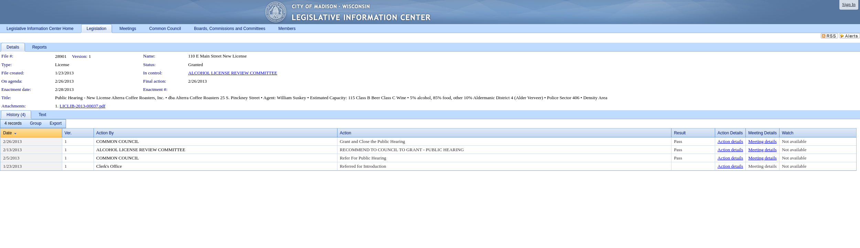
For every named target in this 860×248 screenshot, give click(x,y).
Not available (794, 141)
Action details (730, 141)
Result (680, 133)
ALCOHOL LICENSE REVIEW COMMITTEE (232, 72)
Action (345, 133)
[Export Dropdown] (55, 124)
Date (7, 133)
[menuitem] (13, 124)
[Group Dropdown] (35, 124)
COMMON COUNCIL (117, 141)
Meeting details (762, 141)
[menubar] (33, 123)
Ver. (68, 133)
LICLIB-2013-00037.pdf (82, 105)
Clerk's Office (109, 166)
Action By (105, 133)
